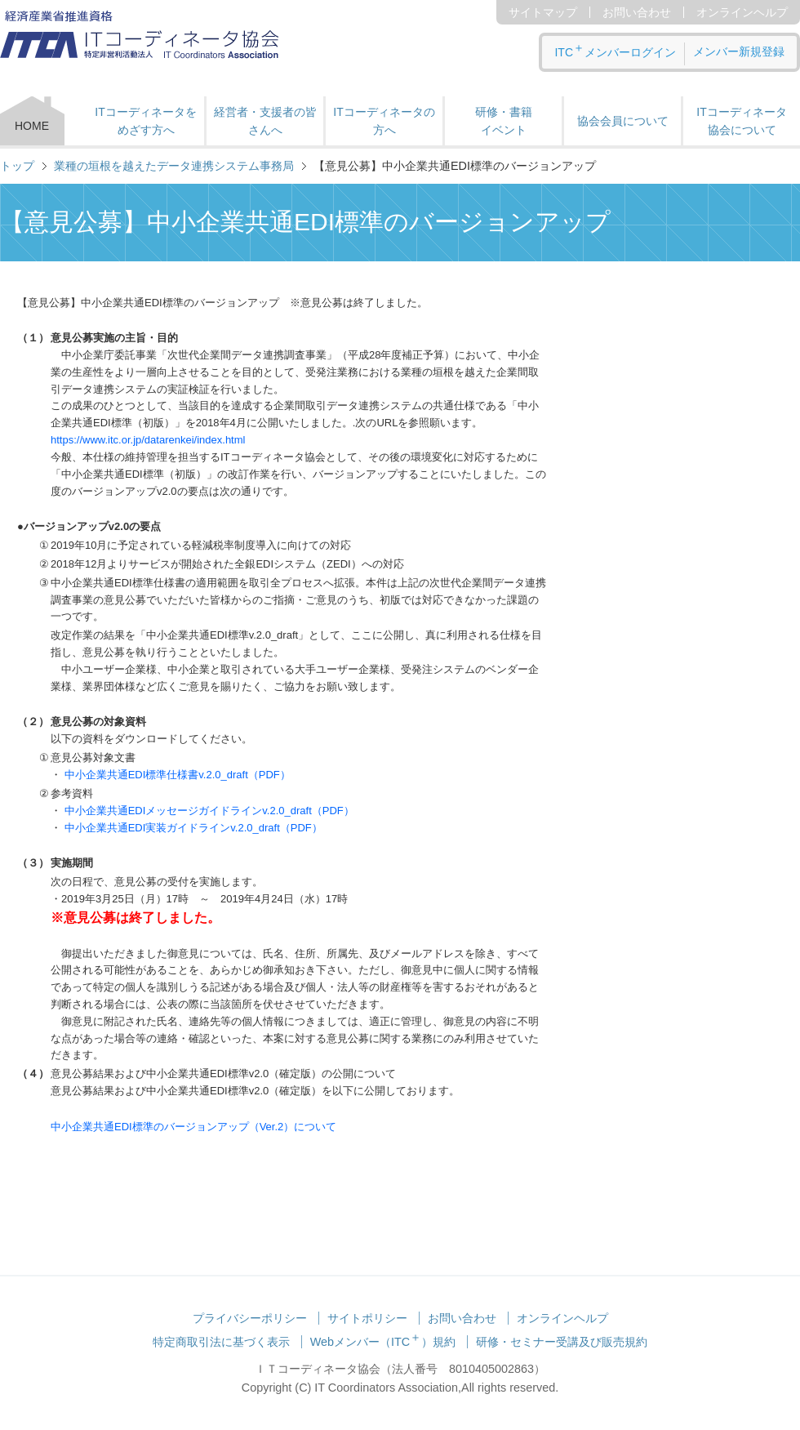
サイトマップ (543, 12)
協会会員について (623, 120)
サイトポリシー (367, 1318)
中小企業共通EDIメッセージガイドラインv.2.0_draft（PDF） (209, 810)
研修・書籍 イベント (503, 120)
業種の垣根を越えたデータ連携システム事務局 (174, 165)
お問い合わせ (636, 12)
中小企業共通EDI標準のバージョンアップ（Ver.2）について (193, 1126)
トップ (17, 165)
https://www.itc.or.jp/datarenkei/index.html (148, 440)
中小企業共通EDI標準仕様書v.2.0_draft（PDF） (177, 774)
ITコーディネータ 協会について (741, 120)
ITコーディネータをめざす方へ (145, 120)
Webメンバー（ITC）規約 (383, 1341)
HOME (32, 125)
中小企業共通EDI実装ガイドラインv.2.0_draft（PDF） (193, 828)
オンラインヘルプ (742, 12)
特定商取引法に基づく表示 (221, 1341)
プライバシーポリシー (250, 1318)
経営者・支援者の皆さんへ (265, 120)
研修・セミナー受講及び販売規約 (561, 1341)
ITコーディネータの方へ (383, 120)
